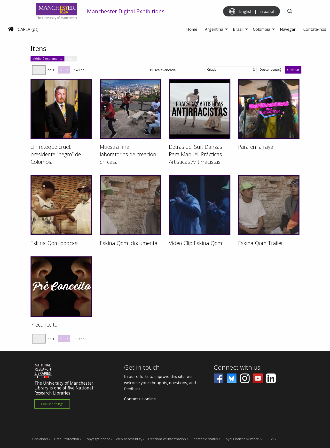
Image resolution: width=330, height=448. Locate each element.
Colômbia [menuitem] (261, 29)
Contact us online (140, 399)
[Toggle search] (290, 11)
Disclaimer (40, 439)
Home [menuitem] (191, 29)
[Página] (39, 70)
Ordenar (293, 70)
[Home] (11, 29)
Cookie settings (52, 404)
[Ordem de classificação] (271, 69)
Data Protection (66, 439)
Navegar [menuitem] (288, 29)
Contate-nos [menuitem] (314, 29)
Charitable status (204, 439)
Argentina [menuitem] (214, 29)
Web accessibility (129, 439)
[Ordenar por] (231, 69)
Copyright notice (97, 439)
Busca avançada (163, 70)
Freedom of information (167, 439)
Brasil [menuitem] (238, 29)
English (245, 11)
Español (266, 11)
